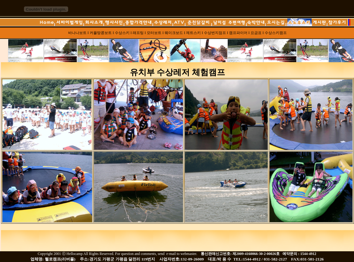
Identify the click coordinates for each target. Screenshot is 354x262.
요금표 (257, 33)
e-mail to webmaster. (182, 254)
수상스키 (122, 33)
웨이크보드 (174, 33)
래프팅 (138, 33)
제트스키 (193, 33)
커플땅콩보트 (101, 33)
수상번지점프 (215, 33)
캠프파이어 (238, 33)
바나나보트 (77, 33)
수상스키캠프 (276, 33)
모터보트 (154, 33)
